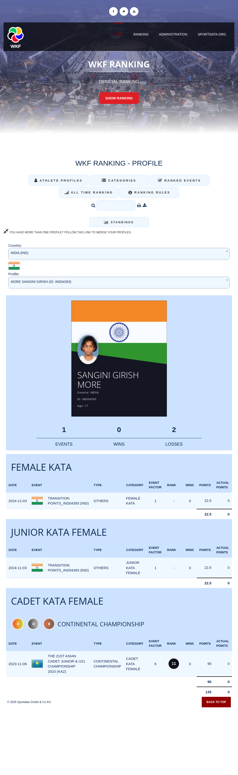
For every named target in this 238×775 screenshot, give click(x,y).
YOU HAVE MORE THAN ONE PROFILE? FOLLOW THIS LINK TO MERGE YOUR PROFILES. (68, 232)
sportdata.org (212, 34)
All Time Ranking (88, 192)
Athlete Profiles (58, 180)
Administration (173, 34)
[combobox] (119, 254)
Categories (119, 180)
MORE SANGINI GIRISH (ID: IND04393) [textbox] (41, 282)
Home (118, 34)
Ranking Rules (149, 192)
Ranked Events (179, 180)
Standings (119, 222)
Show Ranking (119, 98)
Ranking (141, 34)
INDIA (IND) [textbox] (19, 253)
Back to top (216, 704)
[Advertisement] (119, 740)
